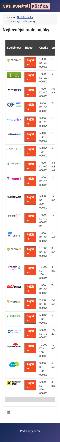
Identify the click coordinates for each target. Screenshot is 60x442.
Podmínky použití (30, 431)
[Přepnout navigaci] (8, 412)
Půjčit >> (30, 62)
